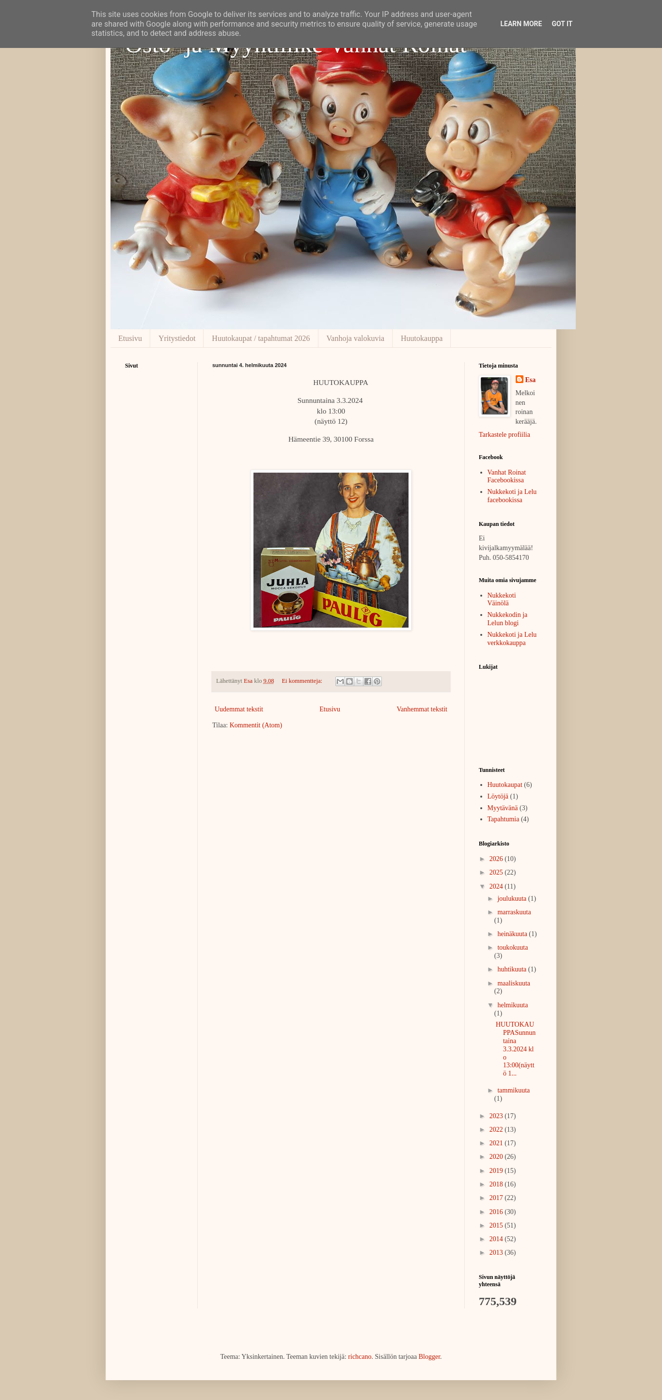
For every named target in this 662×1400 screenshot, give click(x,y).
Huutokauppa (421, 338)
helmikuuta (512, 1005)
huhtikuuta (512, 969)
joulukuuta (512, 898)
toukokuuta (512, 947)
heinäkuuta (513, 934)
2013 (497, 1252)
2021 (497, 1143)
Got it (562, 24)
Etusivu (130, 338)
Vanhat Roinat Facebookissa (507, 476)
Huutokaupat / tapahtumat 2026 (261, 338)
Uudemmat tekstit (239, 709)
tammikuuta (513, 1090)
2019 (497, 1170)
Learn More (521, 24)
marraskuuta (514, 912)
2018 (497, 1184)
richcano (359, 1356)
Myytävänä (503, 808)
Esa (530, 380)
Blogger (429, 1356)
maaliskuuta (513, 983)
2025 (497, 872)
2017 (497, 1197)
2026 (497, 858)
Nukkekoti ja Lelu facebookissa (512, 496)
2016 (497, 1211)
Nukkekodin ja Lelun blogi (508, 619)
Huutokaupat (505, 784)
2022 (497, 1129)
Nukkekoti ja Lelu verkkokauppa (512, 638)
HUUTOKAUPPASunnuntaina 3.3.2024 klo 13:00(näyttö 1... (516, 1049)
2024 (497, 886)
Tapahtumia (504, 819)
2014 (497, 1239)
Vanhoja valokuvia (356, 338)
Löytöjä (498, 796)
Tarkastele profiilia (504, 434)
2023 (497, 1116)
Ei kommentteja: (303, 680)
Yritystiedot (176, 338)
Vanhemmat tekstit (421, 709)
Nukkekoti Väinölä (502, 599)
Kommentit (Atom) (256, 725)
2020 (497, 1156)
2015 (497, 1225)
